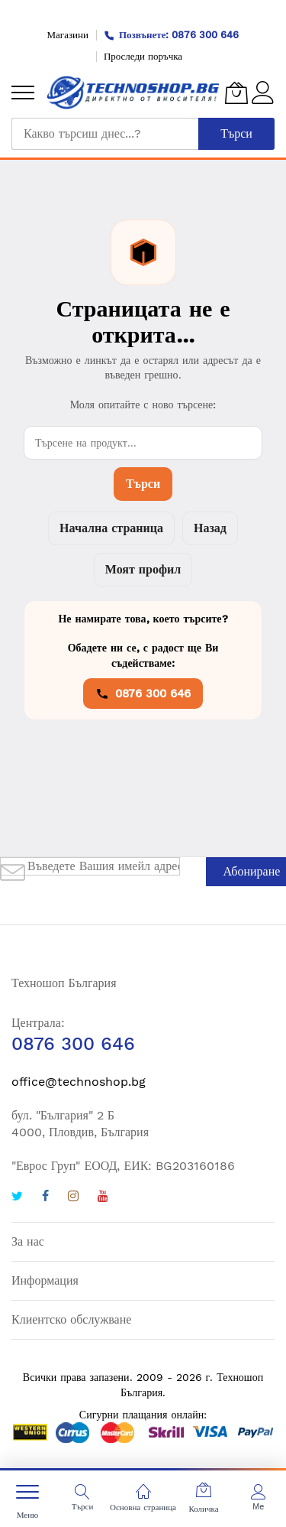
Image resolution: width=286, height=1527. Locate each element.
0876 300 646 (143, 693)
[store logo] (133, 92)
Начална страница (111, 528)
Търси (143, 483)
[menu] (22, 92)
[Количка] (236, 92)
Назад (210, 528)
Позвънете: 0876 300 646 (171, 35)
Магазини (67, 35)
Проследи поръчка (143, 56)
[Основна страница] (143, 1491)
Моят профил (143, 569)
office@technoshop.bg (78, 1081)
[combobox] (104, 134)
